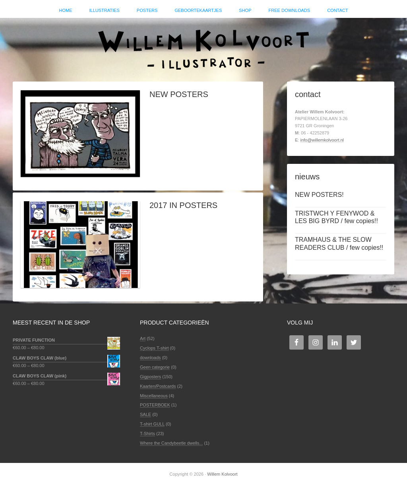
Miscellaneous (154, 395)
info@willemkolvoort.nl (322, 140)
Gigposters (150, 376)
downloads (150, 357)
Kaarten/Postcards (158, 386)
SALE (145, 414)
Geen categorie (155, 367)
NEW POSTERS (178, 94)
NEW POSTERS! (319, 194)
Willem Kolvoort (203, 46)
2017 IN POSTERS (183, 205)
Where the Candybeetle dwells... (171, 443)
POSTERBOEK (155, 404)
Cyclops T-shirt (154, 348)
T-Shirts (147, 433)
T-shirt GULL (152, 424)
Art (142, 338)
